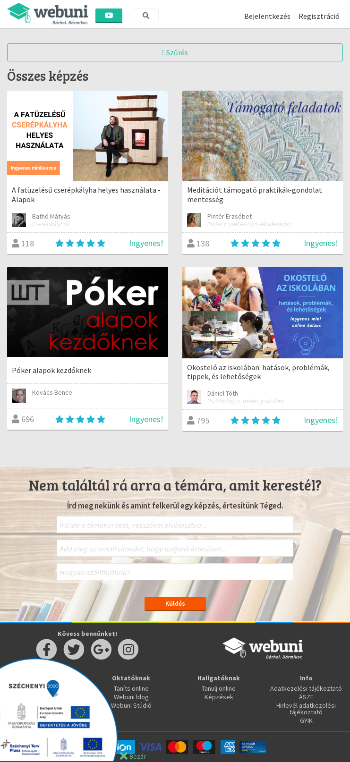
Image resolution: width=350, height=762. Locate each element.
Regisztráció (319, 16)
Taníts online (131, 688)
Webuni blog (131, 697)
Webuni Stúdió (131, 705)
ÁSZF (306, 697)
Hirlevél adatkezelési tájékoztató (306, 708)
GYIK (306, 720)
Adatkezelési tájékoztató (306, 688)
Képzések (219, 697)
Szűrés (175, 52)
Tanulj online (219, 688)
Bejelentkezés (267, 16)
